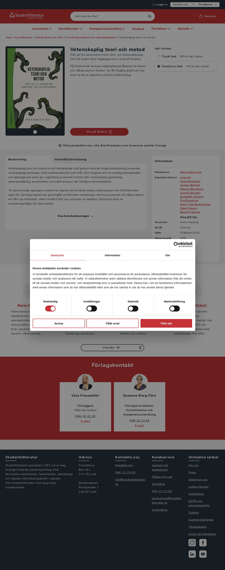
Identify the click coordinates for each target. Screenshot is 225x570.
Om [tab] (167, 255)
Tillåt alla (166, 323)
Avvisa (58, 323)
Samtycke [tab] (57, 255)
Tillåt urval (112, 323)
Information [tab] (112, 255)
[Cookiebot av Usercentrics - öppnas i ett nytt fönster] (176, 244)
